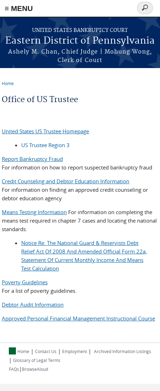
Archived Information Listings (122, 351)
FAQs (14, 369)
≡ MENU (19, 8)
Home (8, 83)
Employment (74, 351)
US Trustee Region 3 (45, 145)
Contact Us (46, 351)
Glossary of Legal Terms (36, 360)
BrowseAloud (35, 369)
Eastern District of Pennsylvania (80, 41)
